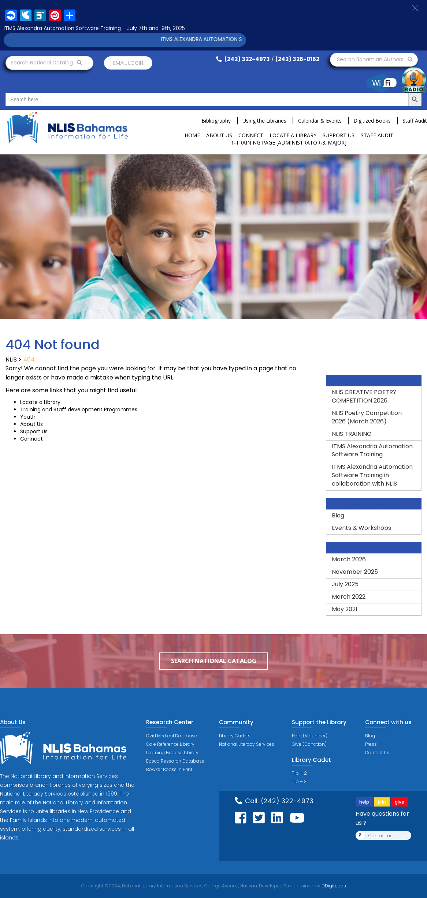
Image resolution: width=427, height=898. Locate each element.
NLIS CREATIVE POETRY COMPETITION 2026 (364, 396)
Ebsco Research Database (175, 761)
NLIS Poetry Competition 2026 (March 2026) (367, 417)
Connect (250, 135)
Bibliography (216, 120)
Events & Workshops (361, 528)
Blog (338, 515)
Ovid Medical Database (171, 736)
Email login (128, 63)
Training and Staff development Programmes (78, 409)
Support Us (338, 135)
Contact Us (377, 752)
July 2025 (345, 584)
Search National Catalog (46, 62)
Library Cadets (234, 736)
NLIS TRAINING (352, 434)
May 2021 (344, 609)
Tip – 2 (299, 773)
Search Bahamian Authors (375, 59)
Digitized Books (372, 120)
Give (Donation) (309, 744)
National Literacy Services (246, 744)
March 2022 (348, 596)
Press (371, 744)
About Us (219, 135)
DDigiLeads (333, 886)
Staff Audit (414, 120)
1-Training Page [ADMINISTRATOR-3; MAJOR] (288, 142)
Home (192, 135)
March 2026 (349, 559)
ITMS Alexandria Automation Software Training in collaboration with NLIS (372, 475)
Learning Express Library (172, 752)
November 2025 (355, 572)
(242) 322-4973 (243, 59)
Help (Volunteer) (309, 736)
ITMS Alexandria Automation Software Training (372, 450)
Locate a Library (293, 135)
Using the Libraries (264, 120)
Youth (28, 416)
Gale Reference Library (170, 744)
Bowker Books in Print (169, 769)
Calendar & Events (320, 120)
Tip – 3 (299, 781)
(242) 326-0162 (297, 59)
